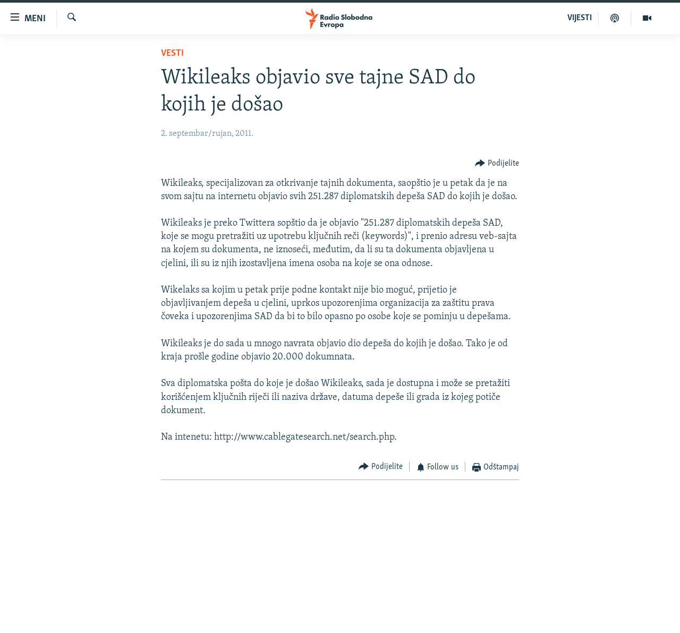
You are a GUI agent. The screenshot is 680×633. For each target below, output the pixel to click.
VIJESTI (579, 18)
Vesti (172, 53)
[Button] (497, 163)
